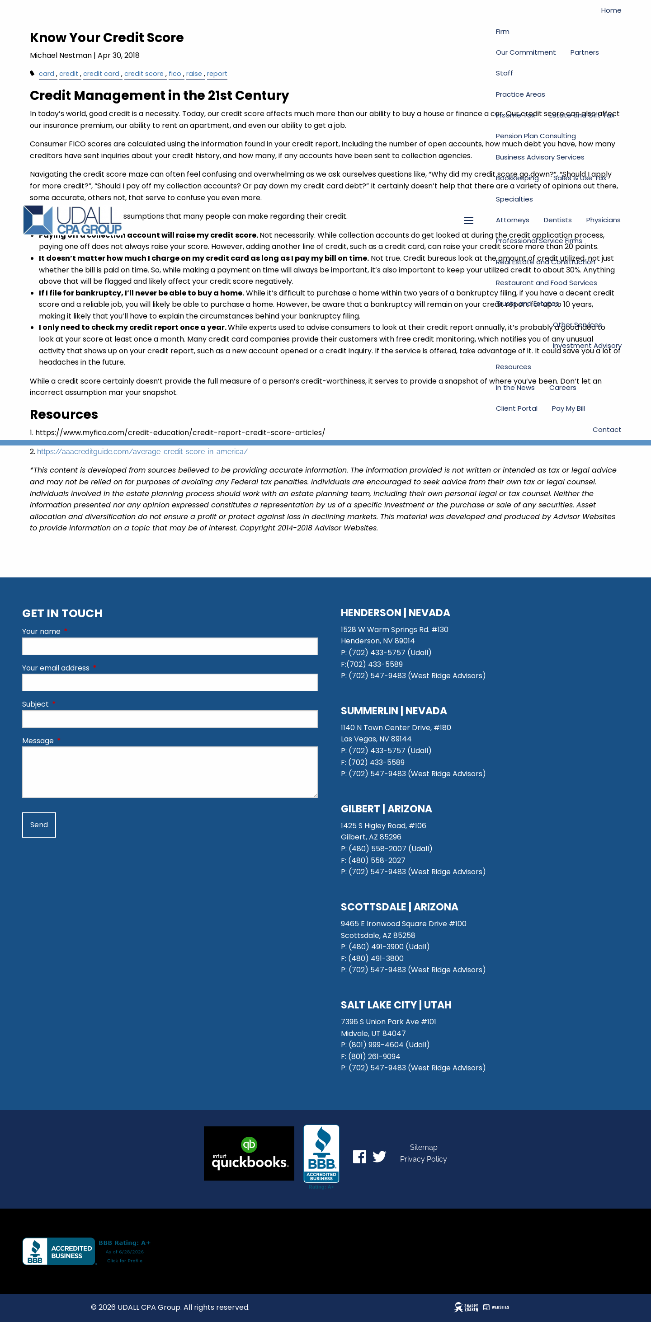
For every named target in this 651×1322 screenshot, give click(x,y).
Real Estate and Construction (545, 262)
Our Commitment (526, 52)
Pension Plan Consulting (536, 136)
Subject (71, 704)
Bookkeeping (517, 178)
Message (74, 741)
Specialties (514, 199)
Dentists (558, 220)
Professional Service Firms (539, 240)
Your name (77, 631)
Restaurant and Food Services (546, 282)
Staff (504, 73)
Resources (513, 366)
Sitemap (424, 1147)
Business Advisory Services (540, 157)
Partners (585, 52)
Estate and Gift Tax (581, 115)
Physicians (603, 220)
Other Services (577, 324)
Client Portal (517, 408)
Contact (607, 429)
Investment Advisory (587, 345)
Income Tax (515, 115)
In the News (515, 387)
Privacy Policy (423, 1159)
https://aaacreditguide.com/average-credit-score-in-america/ (142, 451)
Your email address (92, 668)
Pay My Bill (568, 408)
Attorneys (512, 220)
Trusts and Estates (527, 303)
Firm (502, 31)
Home (611, 10)
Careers (562, 387)
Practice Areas (520, 94)
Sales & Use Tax (579, 178)
